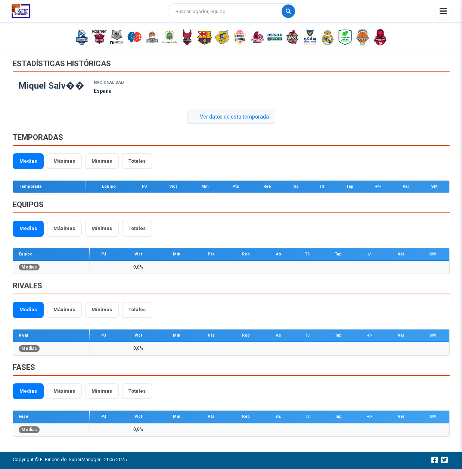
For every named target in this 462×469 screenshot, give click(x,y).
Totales (137, 161)
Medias (28, 161)
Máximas (64, 161)
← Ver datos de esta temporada (231, 117)
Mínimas (102, 161)
